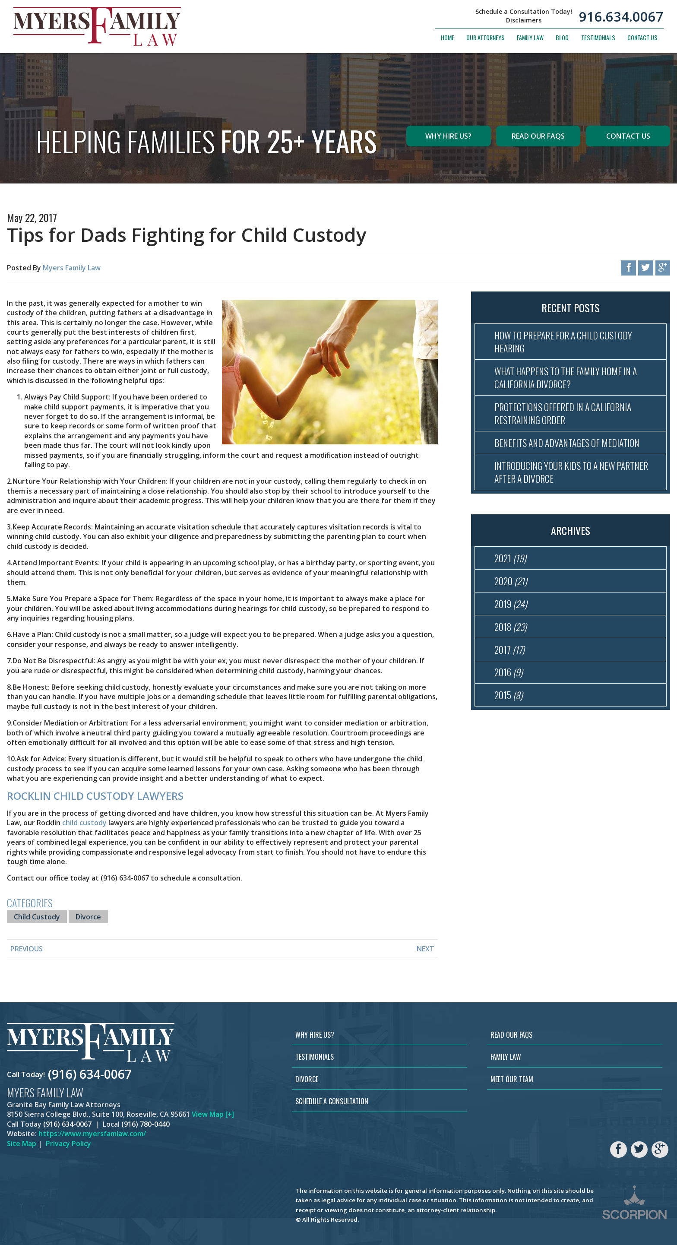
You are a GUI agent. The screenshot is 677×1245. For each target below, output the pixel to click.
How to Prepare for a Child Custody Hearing (563, 341)
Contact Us (642, 37)
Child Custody (37, 917)
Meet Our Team (511, 1079)
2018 (510, 627)
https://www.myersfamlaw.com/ (92, 1133)
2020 (510, 581)
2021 (510, 558)
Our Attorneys (485, 37)
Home (447, 37)
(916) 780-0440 (145, 1124)
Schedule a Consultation (331, 1101)
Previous (26, 949)
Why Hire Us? (448, 136)
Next (425, 949)
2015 (508, 695)
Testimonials (598, 37)
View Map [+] (213, 1114)
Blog (562, 37)
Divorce (88, 917)
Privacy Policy (68, 1143)
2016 (508, 672)
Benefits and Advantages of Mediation (566, 443)
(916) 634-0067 (90, 1074)
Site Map (21, 1143)
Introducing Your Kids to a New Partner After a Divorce (571, 472)
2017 (509, 649)
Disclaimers (523, 20)
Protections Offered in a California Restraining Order (562, 413)
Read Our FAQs (538, 136)
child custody (84, 822)
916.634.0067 (621, 16)
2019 (510, 604)
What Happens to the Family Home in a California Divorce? (565, 377)
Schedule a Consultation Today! (523, 12)
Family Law (530, 37)
